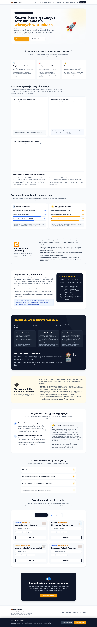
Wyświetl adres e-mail (48, 597)
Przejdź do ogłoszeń (21, 38)
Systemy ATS (58, 2)
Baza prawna (75, 612)
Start (36, 2)
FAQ (77, 2)
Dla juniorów (73, 2)
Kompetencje (44, 2)
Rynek (39, 2)
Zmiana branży (51, 2)
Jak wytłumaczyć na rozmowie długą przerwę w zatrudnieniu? (48, 471)
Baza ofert (82, 2)
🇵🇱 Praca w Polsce (41, 516)
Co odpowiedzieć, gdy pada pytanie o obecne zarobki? (48, 491)
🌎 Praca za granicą (55, 516)
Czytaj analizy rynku (37, 38)
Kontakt (84, 612)
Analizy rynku (68, 612)
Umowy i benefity (65, 2)
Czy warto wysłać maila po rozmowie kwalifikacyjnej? (48, 485)
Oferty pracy (17, 2)
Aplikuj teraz (30, 539)
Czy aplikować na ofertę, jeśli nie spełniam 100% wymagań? (48, 478)
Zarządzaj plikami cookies (32, 622)
